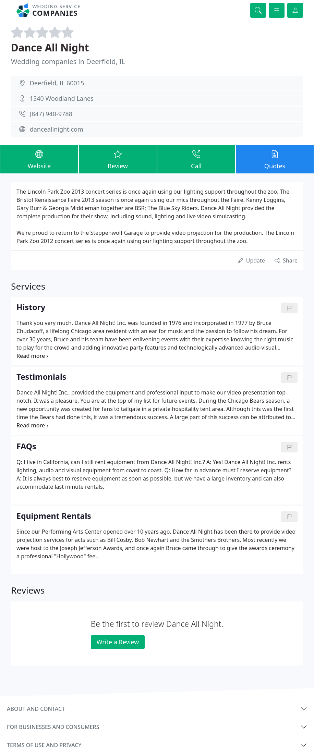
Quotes (274, 159)
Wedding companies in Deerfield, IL (68, 61)
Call (196, 159)
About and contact (36, 709)
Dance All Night (50, 47)
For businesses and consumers (53, 727)
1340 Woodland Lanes (62, 98)
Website (39, 159)
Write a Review (118, 642)
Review (117, 159)
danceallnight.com (56, 129)
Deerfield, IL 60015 (57, 83)
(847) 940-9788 (51, 114)
